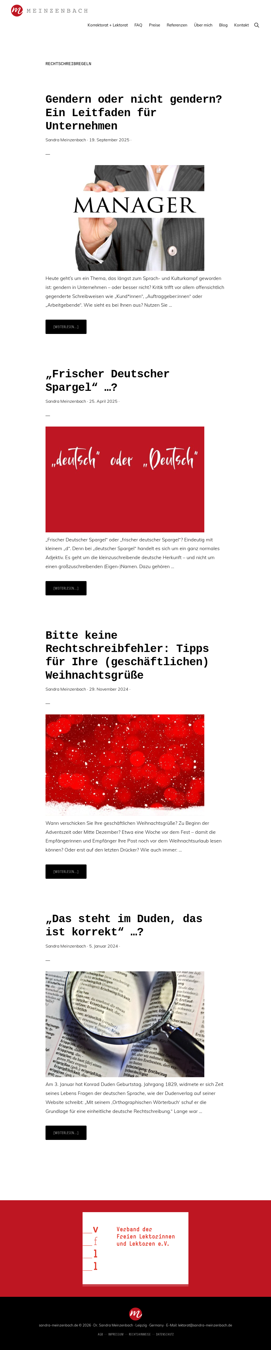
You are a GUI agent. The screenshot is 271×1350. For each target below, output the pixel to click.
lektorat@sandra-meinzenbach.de (205, 1325)
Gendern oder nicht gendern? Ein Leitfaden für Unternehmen (134, 113)
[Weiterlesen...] (70, 329)
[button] (256, 25)
